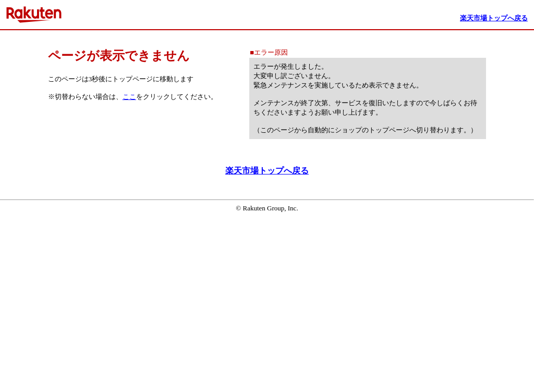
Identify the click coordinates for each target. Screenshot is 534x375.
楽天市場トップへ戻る (267, 170)
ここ (129, 97)
